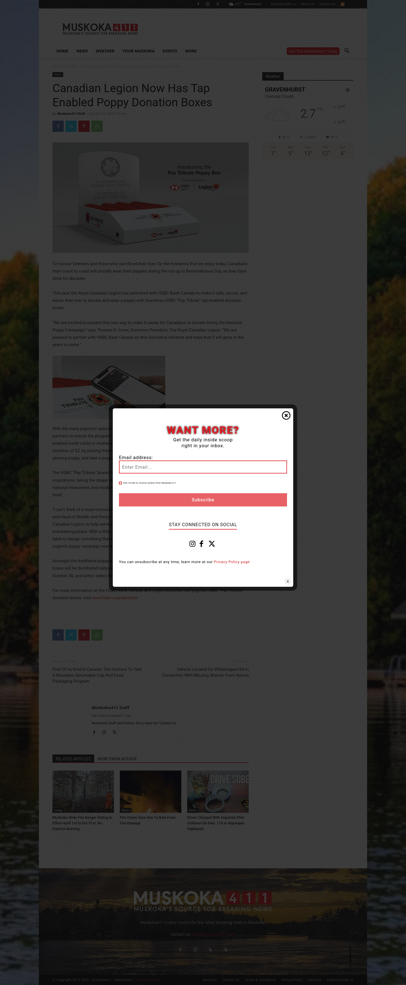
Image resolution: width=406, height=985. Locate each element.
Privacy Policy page (232, 562)
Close (286, 415)
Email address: (136, 457)
